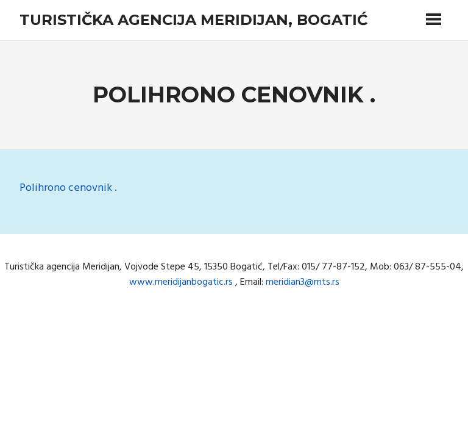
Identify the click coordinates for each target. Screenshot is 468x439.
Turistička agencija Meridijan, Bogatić (193, 20)
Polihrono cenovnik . (68, 188)
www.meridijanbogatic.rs (181, 282)
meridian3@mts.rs (302, 282)
